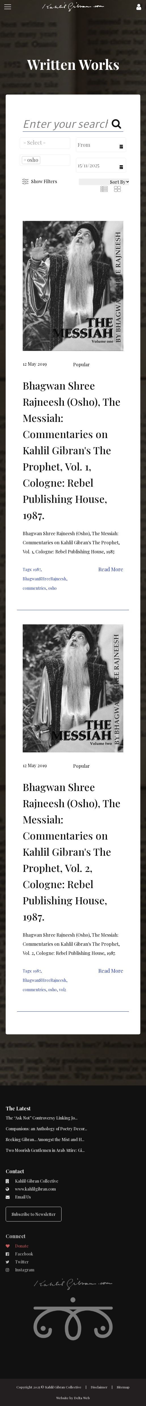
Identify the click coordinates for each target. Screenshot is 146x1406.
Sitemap (123, 1387)
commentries (34, 588)
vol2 (62, 989)
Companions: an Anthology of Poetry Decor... (46, 1104)
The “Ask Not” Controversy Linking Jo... (41, 1094)
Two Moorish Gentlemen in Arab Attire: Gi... (45, 1126)
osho (52, 588)
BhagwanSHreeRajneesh (44, 578)
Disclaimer (99, 1387)
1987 (37, 569)
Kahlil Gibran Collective (63, 1387)
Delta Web (82, 1397)
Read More (110, 569)
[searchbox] (45, 142)
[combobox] (45, 143)
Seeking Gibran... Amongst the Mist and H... (45, 1115)
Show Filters (44, 181)
